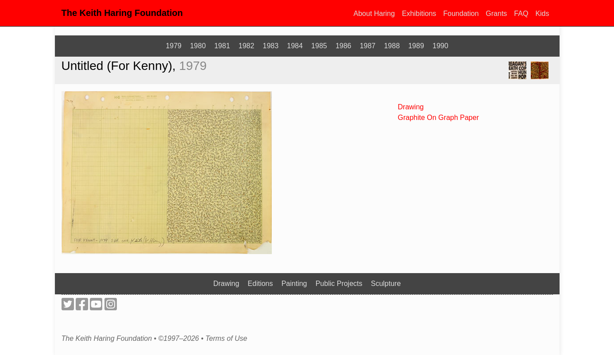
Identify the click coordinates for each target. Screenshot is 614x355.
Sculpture (386, 283)
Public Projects (339, 283)
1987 (368, 46)
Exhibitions (419, 13)
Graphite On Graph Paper (438, 117)
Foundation (461, 13)
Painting (294, 283)
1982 (247, 46)
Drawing (411, 107)
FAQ (521, 13)
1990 (440, 46)
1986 (343, 46)
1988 (392, 46)
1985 (319, 46)
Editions (260, 283)
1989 (416, 46)
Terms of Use (226, 338)
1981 (222, 46)
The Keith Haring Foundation (122, 13)
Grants (496, 13)
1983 (271, 46)
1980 (198, 46)
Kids (542, 13)
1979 (173, 46)
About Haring (374, 13)
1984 (295, 46)
